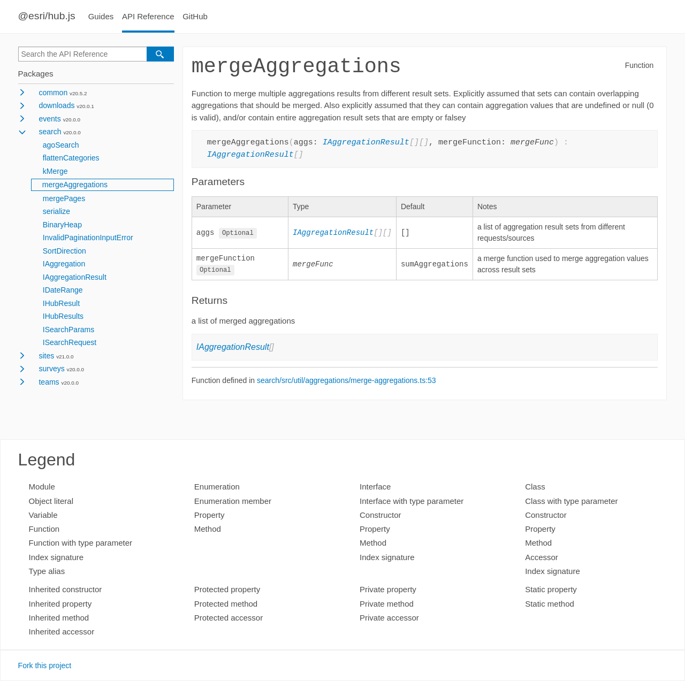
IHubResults (63, 316)
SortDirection (64, 251)
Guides (101, 16)
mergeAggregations (75, 184)
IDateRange (63, 290)
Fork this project (45, 665)
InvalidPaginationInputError (88, 237)
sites (46, 355)
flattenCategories (71, 158)
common (53, 92)
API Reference (148, 16)
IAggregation (64, 263)
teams (49, 382)
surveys (51, 368)
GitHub (195, 16)
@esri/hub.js (46, 15)
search (50, 131)
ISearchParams (68, 329)
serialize (56, 211)
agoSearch (61, 145)
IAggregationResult (74, 277)
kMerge (55, 171)
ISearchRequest (69, 342)
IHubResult (61, 303)
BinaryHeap (62, 224)
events (49, 118)
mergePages (64, 198)
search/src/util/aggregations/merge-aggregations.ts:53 (346, 381)
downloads (56, 105)
